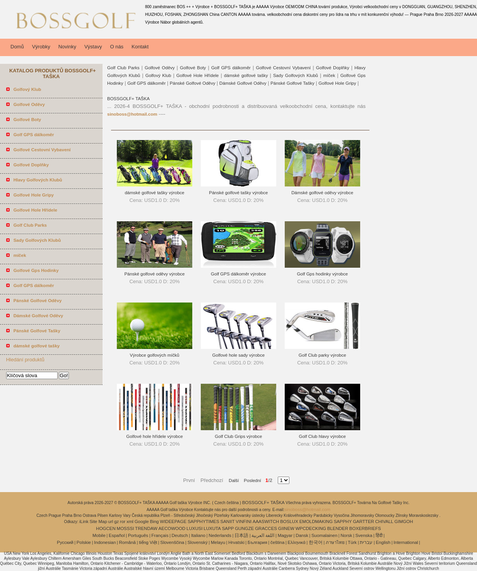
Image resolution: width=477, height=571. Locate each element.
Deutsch (180, 535)
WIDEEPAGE (173, 521)
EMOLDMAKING (316, 521)
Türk (352, 542)
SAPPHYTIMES (203, 521)
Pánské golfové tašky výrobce (238, 192)
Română (127, 542)
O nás (116, 47)
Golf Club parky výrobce (322, 355)
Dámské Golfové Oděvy (242, 83)
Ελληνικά (297, 542)
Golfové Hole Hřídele (197, 75)
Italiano (198, 535)
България (257, 542)
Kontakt (140, 47)
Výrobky (41, 47)
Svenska (363, 535)
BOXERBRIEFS (365, 528)
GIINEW (286, 528)
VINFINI (243, 521)
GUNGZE (244, 528)
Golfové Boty (193, 67)
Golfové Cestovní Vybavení (283, 67)
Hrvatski (236, 542)
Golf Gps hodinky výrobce (322, 274)
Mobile (99, 535)
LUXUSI (194, 528)
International (405, 542)
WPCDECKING (311, 528)
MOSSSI (125, 528)
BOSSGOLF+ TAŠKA (128, 98)
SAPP (228, 528)
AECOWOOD (172, 528)
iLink (84, 521)
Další (234, 480)
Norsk (346, 535)
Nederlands (220, 535)
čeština (277, 542)
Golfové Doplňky (332, 67)
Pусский (65, 542)
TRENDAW (146, 528)
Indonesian (105, 542)
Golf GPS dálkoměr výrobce (238, 274)
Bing (154, 521)
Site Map (98, 521)
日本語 (241, 535)
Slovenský (197, 542)
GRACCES (266, 528)
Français (159, 535)
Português (138, 535)
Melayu (218, 542)
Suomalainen (324, 535)
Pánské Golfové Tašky (292, 83)
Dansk (302, 535)
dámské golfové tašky (246, 75)
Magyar (285, 535)
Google (142, 521)
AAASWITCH (266, 521)
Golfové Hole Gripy (337, 83)
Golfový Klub (158, 75)
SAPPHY (343, 521)
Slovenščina (172, 542)
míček (329, 75)
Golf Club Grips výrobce (238, 436)
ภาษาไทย (335, 542)
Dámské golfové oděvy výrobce (322, 192)
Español (117, 535)
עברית (366, 542)
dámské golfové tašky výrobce (154, 192)
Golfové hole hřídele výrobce (154, 436)
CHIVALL (384, 521)
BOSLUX (289, 521)
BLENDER (337, 528)
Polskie (84, 542)
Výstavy (93, 47)
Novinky (67, 47)
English (383, 542)
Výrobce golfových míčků (155, 355)
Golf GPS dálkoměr (231, 67)
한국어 (316, 542)
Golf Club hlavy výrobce (322, 436)
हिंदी (379, 535)
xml (130, 521)
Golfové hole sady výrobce (238, 355)
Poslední (250, 480)
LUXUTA (212, 528)
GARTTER (363, 521)
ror (122, 521)
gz (116, 521)
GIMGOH (404, 521)
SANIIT (228, 521)
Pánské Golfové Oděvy (192, 83)
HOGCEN (105, 528)
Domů (17, 47)
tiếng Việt (148, 542)
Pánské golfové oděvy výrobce (154, 274)
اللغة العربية (262, 535)
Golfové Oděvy (160, 67)
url (110, 521)
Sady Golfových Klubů (295, 75)
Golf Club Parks (123, 67)
